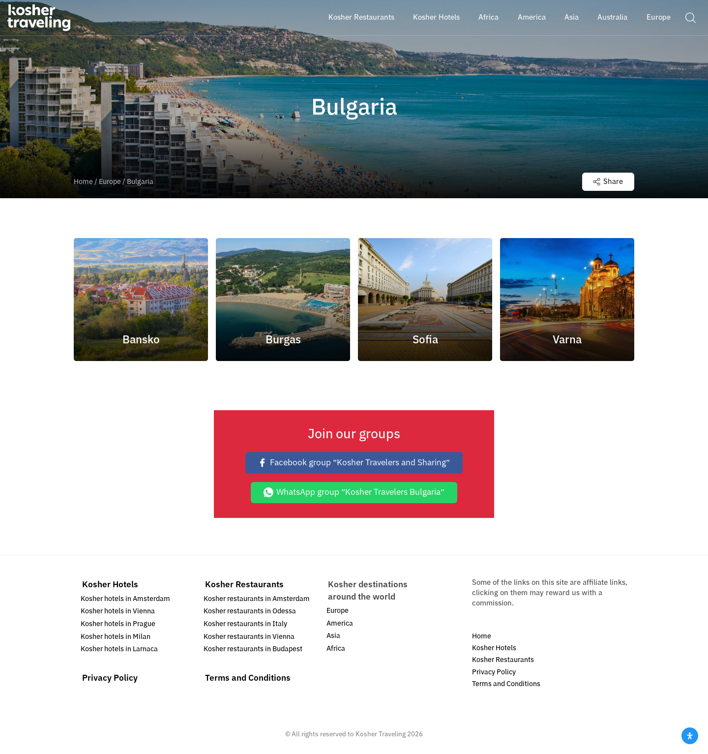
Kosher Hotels (110, 584)
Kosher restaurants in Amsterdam (257, 598)
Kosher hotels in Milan (115, 636)
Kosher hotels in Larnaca (119, 649)
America (339, 623)
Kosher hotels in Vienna (118, 611)
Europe (110, 181)
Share (608, 181)
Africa (335, 648)
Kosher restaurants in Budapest (253, 649)
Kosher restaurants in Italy (245, 624)
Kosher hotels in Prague (118, 624)
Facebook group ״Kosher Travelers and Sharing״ (354, 462)
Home (83, 181)
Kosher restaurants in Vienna (249, 636)
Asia (333, 635)
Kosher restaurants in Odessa (250, 611)
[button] (690, 17)
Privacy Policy (110, 678)
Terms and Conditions (248, 678)
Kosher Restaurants (244, 584)
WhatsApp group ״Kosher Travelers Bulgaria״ (354, 492)
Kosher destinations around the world (368, 590)
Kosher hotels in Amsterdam (125, 598)
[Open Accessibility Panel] (689, 735)
